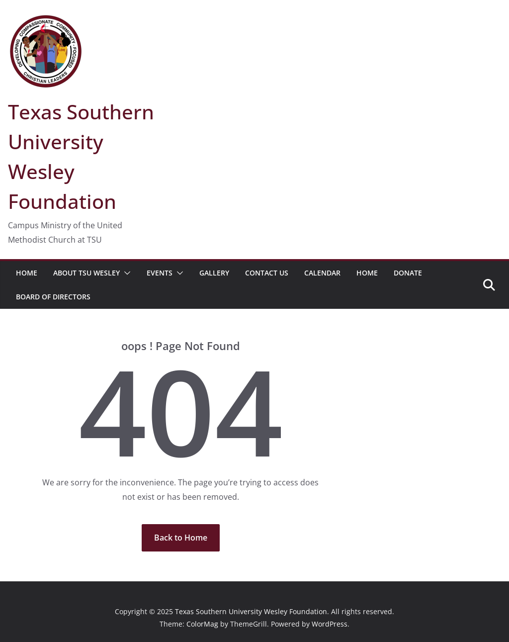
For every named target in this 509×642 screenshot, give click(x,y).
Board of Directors (53, 296)
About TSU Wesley (86, 272)
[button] (125, 273)
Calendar (322, 272)
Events (159, 272)
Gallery (214, 272)
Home (26, 272)
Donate (408, 272)
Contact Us (266, 272)
